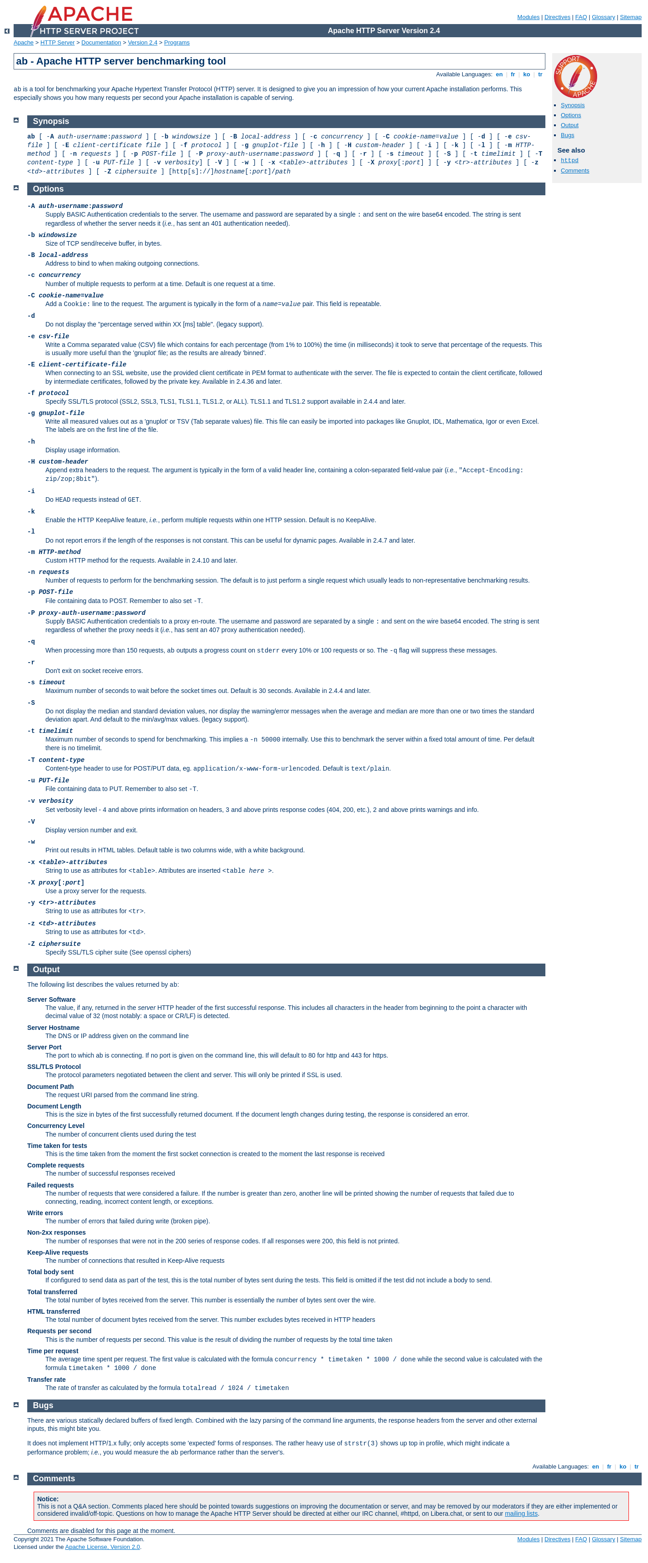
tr (540, 74)
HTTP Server (57, 42)
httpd (570, 160)
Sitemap (631, 17)
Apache (24, 42)
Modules (528, 17)
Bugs (567, 135)
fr (513, 74)
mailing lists (521, 1513)
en (499, 74)
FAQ (581, 17)
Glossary (603, 17)
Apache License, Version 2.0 (102, 1546)
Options (571, 115)
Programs (177, 42)
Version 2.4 (143, 42)
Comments (575, 170)
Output (570, 125)
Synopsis (573, 105)
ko (527, 74)
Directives (557, 17)
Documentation (101, 42)
